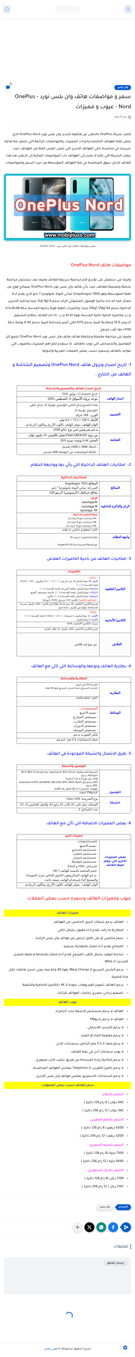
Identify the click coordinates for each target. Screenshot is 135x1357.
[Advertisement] (67, 53)
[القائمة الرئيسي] (128, 9)
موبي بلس (51, 1349)
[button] (113, 1227)
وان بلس (122, 87)
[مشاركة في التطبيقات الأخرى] (77, 1227)
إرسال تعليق (115, 1263)
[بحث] (7, 9)
